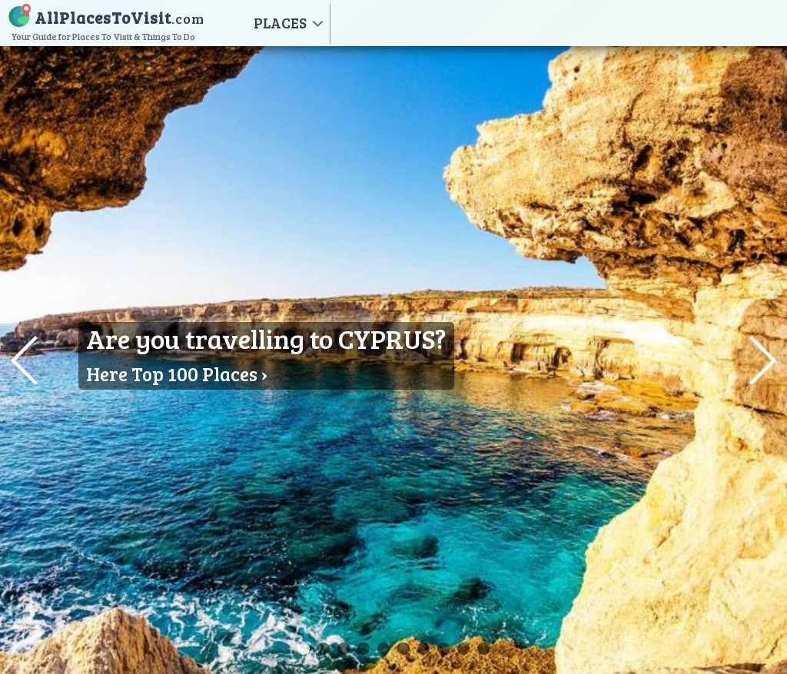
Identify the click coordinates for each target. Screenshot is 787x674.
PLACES (280, 22)
